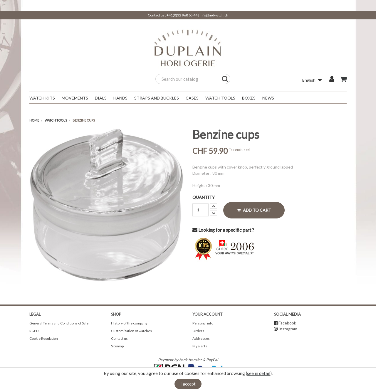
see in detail (258, 373)
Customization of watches (131, 331)
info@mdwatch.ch (214, 15)
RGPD (33, 331)
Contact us (119, 338)
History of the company (129, 323)
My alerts (199, 346)
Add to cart (254, 210)
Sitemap (117, 346)
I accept (188, 383)
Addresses (201, 338)
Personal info (202, 323)
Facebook (287, 322)
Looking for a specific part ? (223, 230)
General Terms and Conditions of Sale (58, 323)
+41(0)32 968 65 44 (182, 15)
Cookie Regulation (43, 338)
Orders (198, 331)
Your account (207, 314)
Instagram (287, 328)
